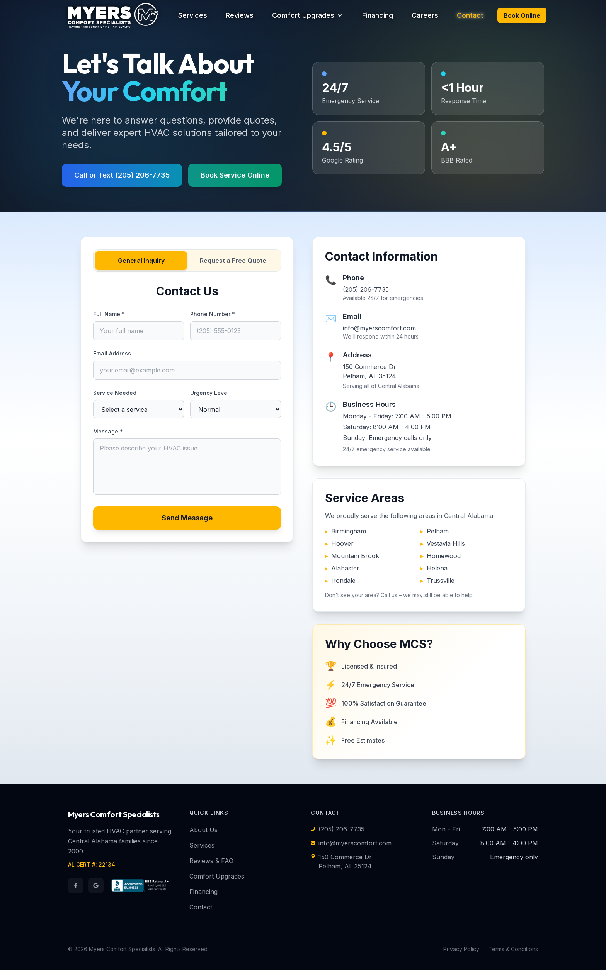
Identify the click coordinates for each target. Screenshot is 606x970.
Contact (470, 15)
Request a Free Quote (233, 260)
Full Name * (109, 314)
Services (192, 15)
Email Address (112, 353)
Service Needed (114, 392)
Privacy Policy (461, 949)
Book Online (522, 15)
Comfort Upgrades (308, 15)
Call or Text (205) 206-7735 (122, 175)
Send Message (187, 518)
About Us (203, 830)
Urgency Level (209, 392)
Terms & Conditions (513, 949)
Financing (377, 15)
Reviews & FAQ (211, 861)
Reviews (240, 15)
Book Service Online (235, 175)
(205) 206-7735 (365, 289)
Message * (108, 431)
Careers (425, 15)
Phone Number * (212, 314)
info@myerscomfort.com (378, 328)
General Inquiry (141, 260)
